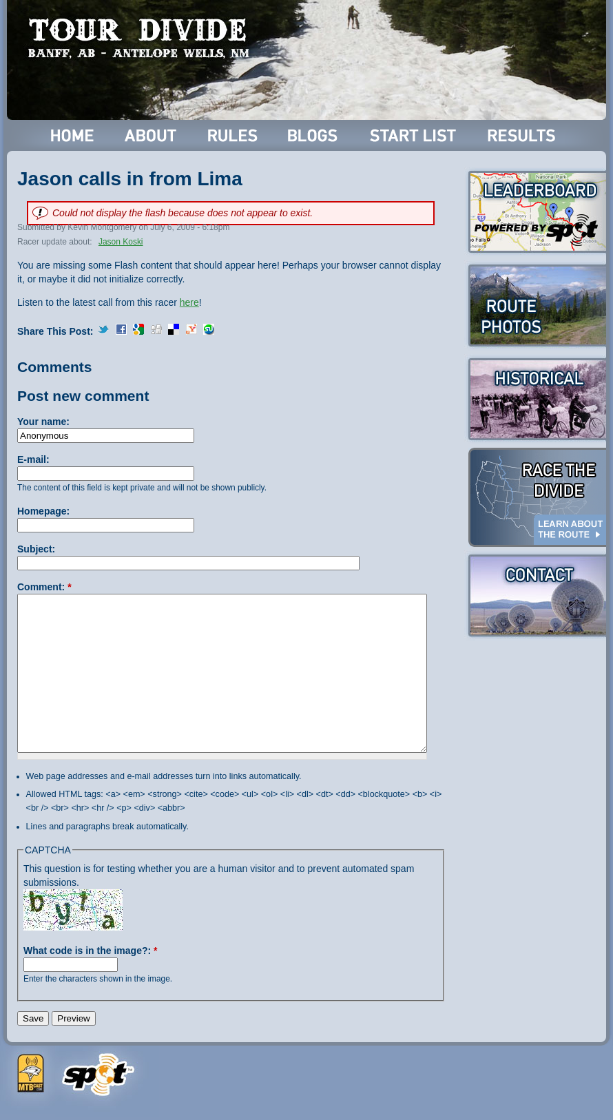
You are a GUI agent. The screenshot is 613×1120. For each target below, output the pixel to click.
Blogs (314, 135)
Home (72, 135)
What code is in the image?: (90, 950)
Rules (234, 135)
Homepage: (43, 511)
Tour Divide (143, 37)
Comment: (44, 586)
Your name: (43, 421)
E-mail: (33, 459)
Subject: (36, 548)
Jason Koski (120, 242)
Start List (414, 135)
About (152, 135)
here (189, 302)
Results (524, 135)
